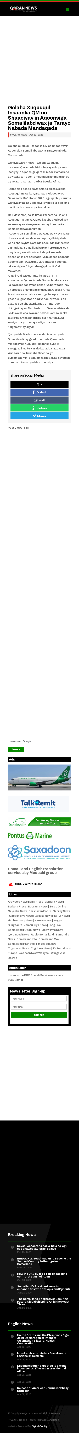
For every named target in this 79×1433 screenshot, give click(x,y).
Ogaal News (32, 929)
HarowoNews (43, 920)
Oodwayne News (52, 929)
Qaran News (20, 134)
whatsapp (39, 408)
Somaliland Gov (49, 939)
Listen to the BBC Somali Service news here (35, 975)
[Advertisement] (39, 65)
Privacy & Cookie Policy (21, 1420)
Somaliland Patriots (21, 943)
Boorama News (38, 906)
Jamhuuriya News (35, 925)
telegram (39, 416)
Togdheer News (41, 948)
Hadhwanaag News (20, 920)
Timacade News (46, 943)
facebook (39, 392)
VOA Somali (16, 979)
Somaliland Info (27, 939)
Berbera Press (17, 906)
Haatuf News (60, 915)
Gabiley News (61, 911)
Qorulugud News (18, 934)
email (39, 400)
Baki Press (36, 901)
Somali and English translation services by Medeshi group (35, 871)
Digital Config (39, 1426)
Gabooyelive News (21, 915)
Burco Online (57, 906)
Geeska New (42, 915)
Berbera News (54, 901)
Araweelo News (18, 901)
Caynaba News (17, 911)
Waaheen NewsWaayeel (34, 953)
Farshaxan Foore (40, 911)
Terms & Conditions (47, 1420)
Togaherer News (18, 948)
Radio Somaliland (42, 934)
